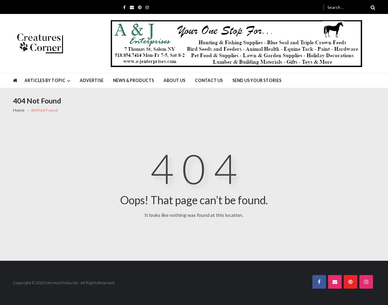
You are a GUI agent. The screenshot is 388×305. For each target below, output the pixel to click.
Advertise (92, 80)
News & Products (133, 80)
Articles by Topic (45, 80)
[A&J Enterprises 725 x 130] (236, 43)
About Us (174, 80)
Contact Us (209, 80)
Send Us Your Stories (256, 80)
